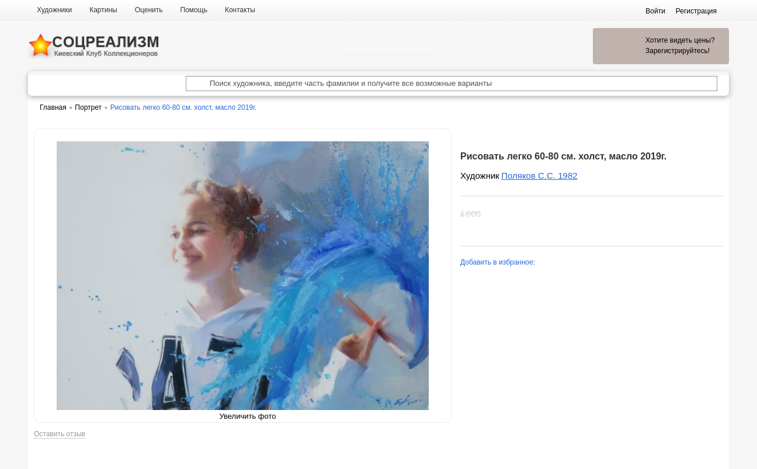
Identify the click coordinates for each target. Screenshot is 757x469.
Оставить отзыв (59, 434)
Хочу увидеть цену (560, 214)
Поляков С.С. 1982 (539, 175)
